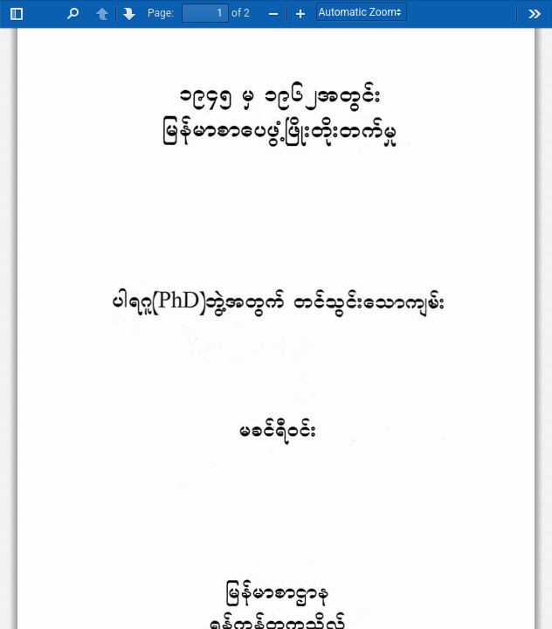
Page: (161, 13)
